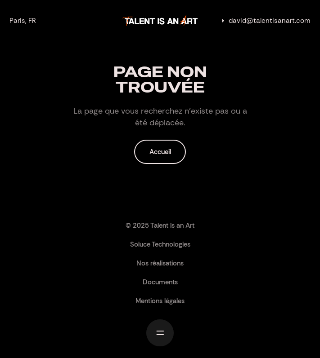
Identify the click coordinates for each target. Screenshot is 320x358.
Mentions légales (160, 300)
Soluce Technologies (160, 244)
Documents (160, 282)
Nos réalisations (160, 263)
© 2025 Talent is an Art (160, 225)
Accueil (160, 151)
